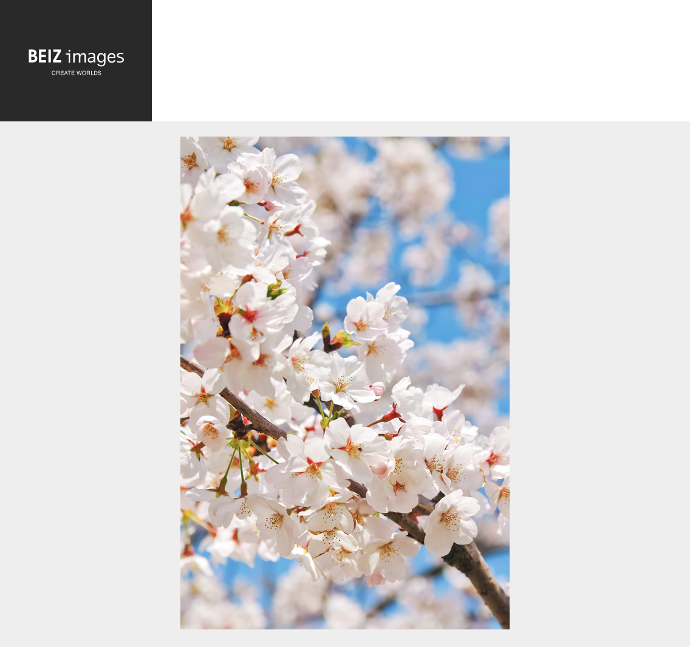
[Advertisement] (421, 63)
